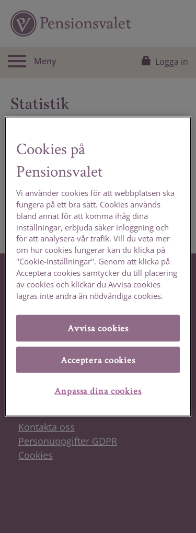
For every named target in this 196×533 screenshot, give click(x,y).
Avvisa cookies (98, 328)
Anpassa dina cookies (98, 391)
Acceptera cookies (98, 359)
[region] (98, 267)
